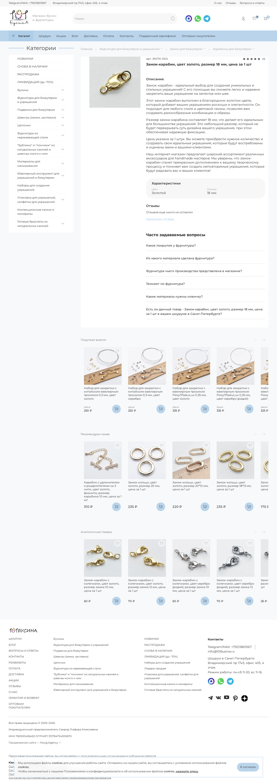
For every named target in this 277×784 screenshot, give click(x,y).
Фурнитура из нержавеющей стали (32, 135)
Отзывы (231, 3)
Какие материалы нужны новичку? (174, 296)
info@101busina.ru (221, 651)
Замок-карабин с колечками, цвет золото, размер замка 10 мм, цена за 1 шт (101, 595)
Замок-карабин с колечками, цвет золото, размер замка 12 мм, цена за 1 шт (150, 595)
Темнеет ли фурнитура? (165, 284)
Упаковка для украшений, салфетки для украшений (36, 200)
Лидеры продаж (155, 668)
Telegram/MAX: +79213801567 (27, 3)
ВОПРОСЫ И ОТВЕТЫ (24, 650)
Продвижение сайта (22, 742)
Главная (86, 49)
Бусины (22, 90)
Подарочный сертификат (157, 36)
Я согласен (248, 767)
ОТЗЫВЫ (15, 686)
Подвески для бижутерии (36, 109)
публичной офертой (142, 756)
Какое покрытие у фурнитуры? (171, 245)
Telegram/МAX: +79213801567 (230, 647)
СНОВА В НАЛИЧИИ (32, 66)
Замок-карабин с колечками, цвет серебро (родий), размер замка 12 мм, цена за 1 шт (247, 595)
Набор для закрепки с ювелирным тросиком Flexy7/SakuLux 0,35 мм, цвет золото (198, 398)
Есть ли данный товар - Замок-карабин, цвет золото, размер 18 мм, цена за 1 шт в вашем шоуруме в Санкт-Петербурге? (204, 311)
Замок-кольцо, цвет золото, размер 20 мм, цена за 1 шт (149, 492)
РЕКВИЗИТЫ (17, 662)
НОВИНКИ (25, 58)
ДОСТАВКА (16, 674)
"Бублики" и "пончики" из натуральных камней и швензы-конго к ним (36, 149)
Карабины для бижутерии (232, 49)
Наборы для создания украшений (33, 187)
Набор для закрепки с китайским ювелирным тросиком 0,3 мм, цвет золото (98, 398)
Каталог (21, 36)
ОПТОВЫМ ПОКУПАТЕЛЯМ (19, 705)
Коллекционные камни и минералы (35, 212)
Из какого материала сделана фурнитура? (180, 258)
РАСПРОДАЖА (28, 74)
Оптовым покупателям (198, 36)
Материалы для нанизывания (28, 163)
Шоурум (45, 36)
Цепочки (24, 125)
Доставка (91, 36)
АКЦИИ (14, 680)
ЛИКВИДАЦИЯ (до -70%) (35, 82)
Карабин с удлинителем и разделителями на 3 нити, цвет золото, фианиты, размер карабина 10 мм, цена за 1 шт (100, 498)
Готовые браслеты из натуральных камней (32, 224)
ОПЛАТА (14, 668)
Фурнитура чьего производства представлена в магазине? (194, 271)
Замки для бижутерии (186, 49)
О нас (218, 3)
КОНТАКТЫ (16, 656)
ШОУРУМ (15, 638)
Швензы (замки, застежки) (36, 117)
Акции (61, 36)
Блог (75, 36)
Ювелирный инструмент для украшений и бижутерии (38, 176)
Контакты (127, 36)
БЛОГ (12, 644)
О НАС (13, 692)
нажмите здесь (187, 771)
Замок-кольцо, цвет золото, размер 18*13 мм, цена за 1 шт (247, 492)
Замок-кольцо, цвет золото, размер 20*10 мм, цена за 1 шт (197, 494)
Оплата (108, 36)
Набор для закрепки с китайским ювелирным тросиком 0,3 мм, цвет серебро (146, 398)
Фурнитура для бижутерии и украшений (129, 49)
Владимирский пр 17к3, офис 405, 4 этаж (80, 3)
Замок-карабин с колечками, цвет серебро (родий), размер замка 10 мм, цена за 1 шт (196, 595)
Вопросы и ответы (252, 3)
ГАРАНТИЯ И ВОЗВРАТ (24, 697)
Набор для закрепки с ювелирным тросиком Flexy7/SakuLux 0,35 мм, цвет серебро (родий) (247, 398)
